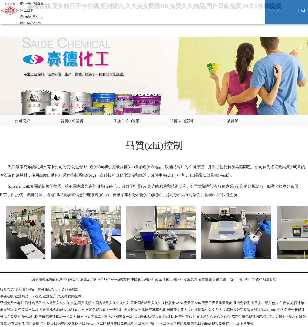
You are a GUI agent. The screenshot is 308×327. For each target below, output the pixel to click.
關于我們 (27, 10)
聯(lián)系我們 (30, 24)
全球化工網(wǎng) (172, 279)
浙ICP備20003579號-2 (246, 279)
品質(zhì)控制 (181, 121)
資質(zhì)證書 (72, 121)
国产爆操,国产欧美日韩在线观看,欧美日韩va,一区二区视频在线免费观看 (80, 323)
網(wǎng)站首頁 (32, 3)
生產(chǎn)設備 (126, 121)
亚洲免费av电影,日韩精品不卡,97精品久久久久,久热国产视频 (45, 303)
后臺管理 (269, 279)
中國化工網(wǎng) (144, 279)
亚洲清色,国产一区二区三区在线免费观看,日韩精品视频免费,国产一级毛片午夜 (194, 323)
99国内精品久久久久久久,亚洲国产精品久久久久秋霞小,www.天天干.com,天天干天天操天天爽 (162, 303)
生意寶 (192, 279)
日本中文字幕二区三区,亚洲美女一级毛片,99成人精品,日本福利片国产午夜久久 (136, 316)
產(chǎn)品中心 (31, 17)
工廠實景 (230, 121)
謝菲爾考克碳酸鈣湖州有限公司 (56, 279)
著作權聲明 (206, 279)
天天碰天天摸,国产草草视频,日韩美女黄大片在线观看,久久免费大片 (175, 310)
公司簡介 (22, 121)
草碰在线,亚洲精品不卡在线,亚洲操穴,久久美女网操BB (41, 296)
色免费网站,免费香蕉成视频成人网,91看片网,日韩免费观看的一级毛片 (70, 310)
